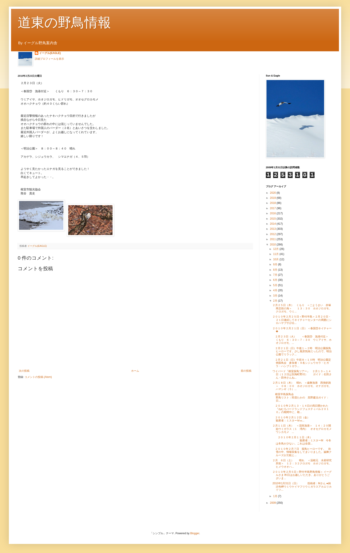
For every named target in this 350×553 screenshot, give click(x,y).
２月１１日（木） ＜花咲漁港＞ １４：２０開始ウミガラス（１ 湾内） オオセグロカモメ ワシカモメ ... (303, 429)
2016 (273, 213)
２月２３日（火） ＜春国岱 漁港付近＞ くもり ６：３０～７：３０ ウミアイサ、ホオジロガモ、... (303, 339)
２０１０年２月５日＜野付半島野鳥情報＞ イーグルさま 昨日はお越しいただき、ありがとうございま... (302, 475)
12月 (276, 249)
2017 (273, 208)
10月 (276, 259)
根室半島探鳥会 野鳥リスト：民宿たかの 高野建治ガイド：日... (311, 397)
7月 (275, 274)
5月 (275, 285)
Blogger (194, 533)
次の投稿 (24, 370)
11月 (276, 254)
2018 (273, 203)
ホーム (135, 370)
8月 (275, 269)
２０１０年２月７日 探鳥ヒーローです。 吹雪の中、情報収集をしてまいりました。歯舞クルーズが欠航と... (302, 452)
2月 (275, 300)
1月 (275, 496)
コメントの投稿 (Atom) (38, 377)
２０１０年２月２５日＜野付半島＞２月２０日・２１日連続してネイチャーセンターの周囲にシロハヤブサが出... (302, 320)
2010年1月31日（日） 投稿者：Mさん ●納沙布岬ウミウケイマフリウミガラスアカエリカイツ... (302, 486)
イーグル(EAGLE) (50, 53)
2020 (273, 192)
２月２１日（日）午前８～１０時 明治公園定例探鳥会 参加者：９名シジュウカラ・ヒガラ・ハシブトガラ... (301, 363)
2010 (273, 244)
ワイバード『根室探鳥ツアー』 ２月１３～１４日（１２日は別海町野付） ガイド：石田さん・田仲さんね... (302, 374)
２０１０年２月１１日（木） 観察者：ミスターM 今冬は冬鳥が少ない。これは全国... (301, 440)
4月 (275, 290)
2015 (273, 218)
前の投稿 (246, 370)
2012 (273, 234)
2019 (273, 197)
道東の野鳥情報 (64, 22)
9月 (275, 264)
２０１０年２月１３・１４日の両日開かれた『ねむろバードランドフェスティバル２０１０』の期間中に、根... (300, 409)
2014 (273, 223)
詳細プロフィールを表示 (49, 58)
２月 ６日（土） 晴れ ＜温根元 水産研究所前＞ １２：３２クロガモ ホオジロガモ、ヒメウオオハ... (302, 463)
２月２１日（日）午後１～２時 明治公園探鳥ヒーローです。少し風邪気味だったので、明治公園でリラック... (302, 351)
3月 (275, 295)
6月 (275, 279)
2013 (273, 228)
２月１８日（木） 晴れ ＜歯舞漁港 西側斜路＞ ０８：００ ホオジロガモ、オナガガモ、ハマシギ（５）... (302, 386)
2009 (273, 502)
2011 (273, 239)
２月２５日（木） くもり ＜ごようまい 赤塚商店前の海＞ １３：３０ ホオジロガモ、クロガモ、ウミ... (302, 308)
